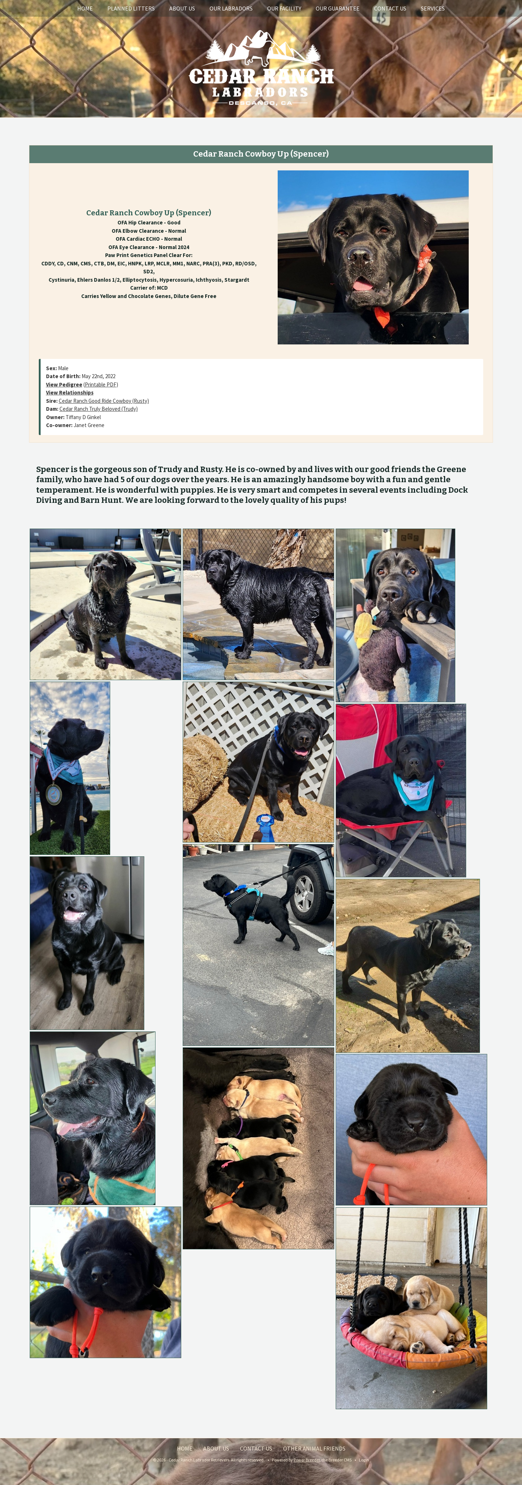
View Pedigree (64, 384)
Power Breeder (307, 1460)
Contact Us (390, 8)
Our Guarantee (338, 8)
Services (433, 8)
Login (364, 1460)
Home (85, 8)
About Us (182, 8)
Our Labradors (231, 8)
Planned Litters (131, 8)
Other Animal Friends (314, 1448)
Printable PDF (100, 384)
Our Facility (284, 8)
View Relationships (70, 392)
